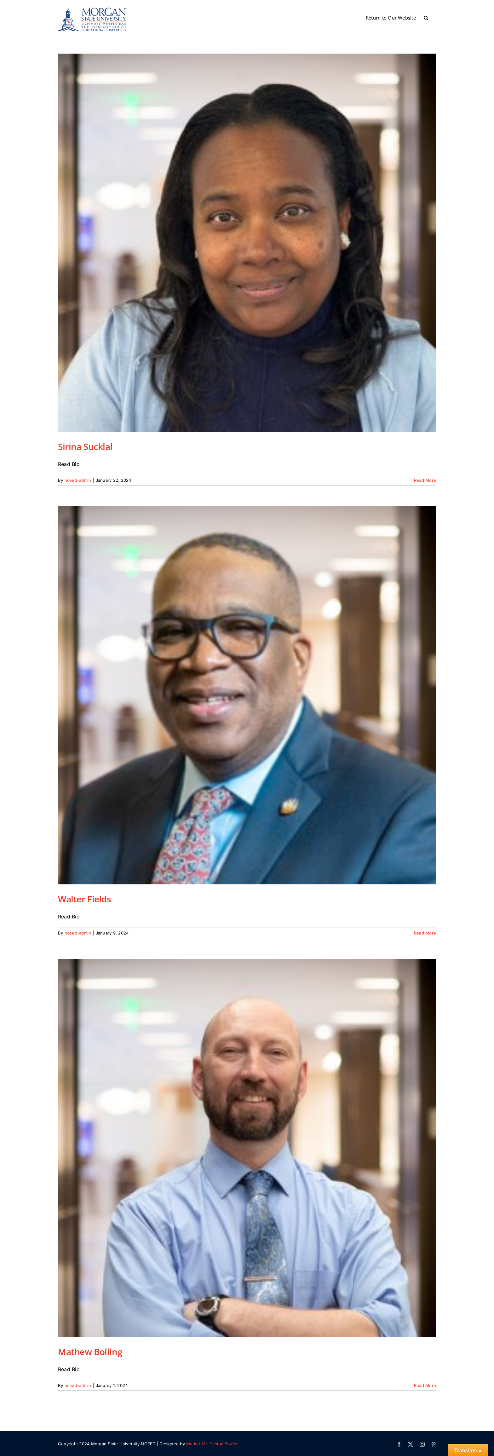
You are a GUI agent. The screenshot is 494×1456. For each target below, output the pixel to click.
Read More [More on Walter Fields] (425, 932)
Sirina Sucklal (85, 446)
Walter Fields (84, 899)
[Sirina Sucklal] (247, 243)
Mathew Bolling (90, 1352)
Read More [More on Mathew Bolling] (425, 1385)
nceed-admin (78, 480)
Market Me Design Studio (212, 1443)
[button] (426, 17)
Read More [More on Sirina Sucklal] (425, 480)
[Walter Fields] (247, 695)
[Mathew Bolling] (247, 1148)
